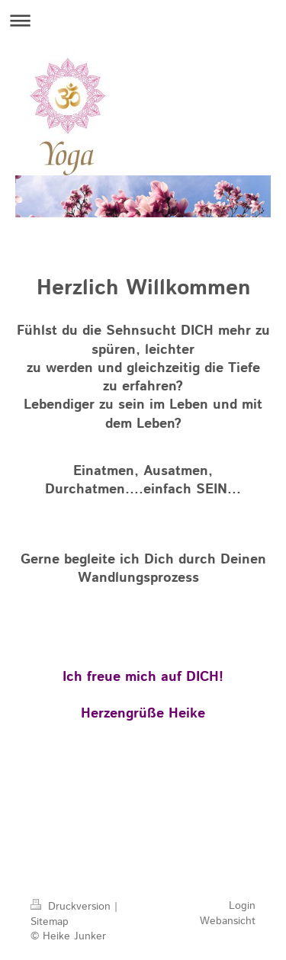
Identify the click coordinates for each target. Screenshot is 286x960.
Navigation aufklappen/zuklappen (143, 20)
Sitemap (50, 921)
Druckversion (72, 906)
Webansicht (227, 921)
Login (242, 905)
